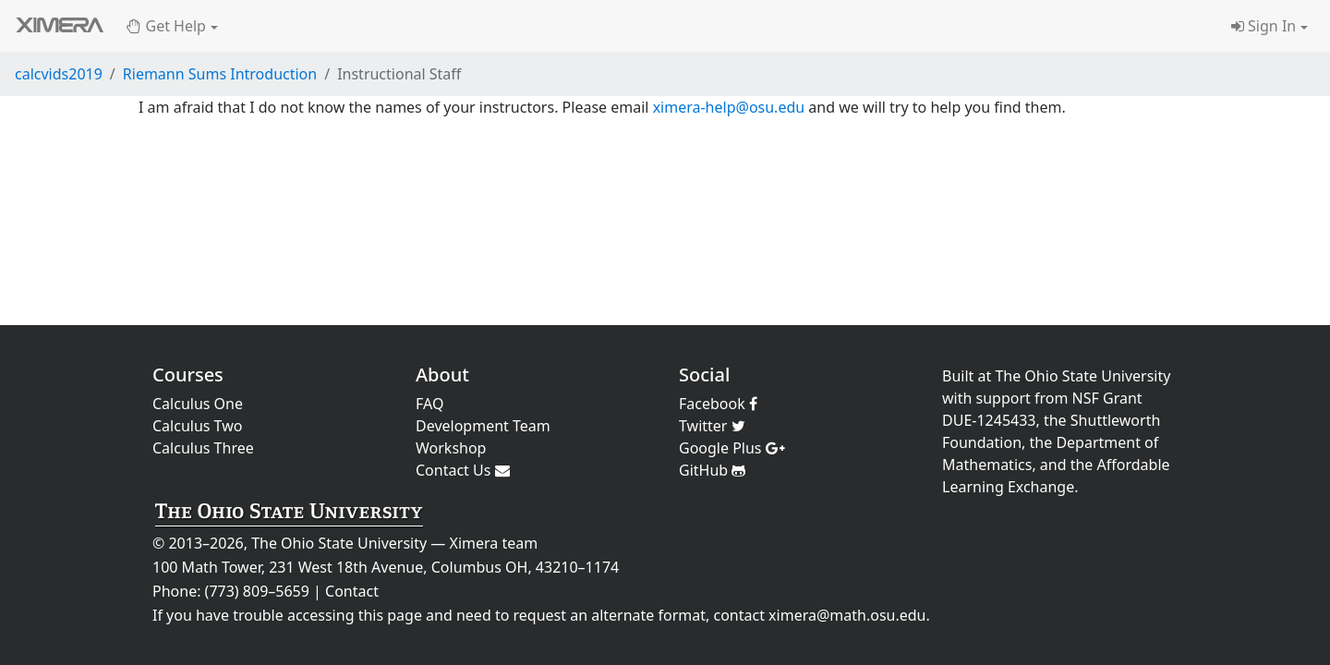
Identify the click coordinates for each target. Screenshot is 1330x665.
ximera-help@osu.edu (729, 107)
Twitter (712, 426)
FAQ (429, 403)
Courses (188, 374)
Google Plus (732, 448)
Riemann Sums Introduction (220, 74)
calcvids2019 (59, 74)
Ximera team (494, 543)
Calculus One (197, 403)
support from (1022, 398)
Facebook (718, 403)
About (442, 374)
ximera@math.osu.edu (846, 615)
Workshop (451, 448)
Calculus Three (203, 448)
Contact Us (463, 470)
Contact (352, 591)
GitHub (712, 470)
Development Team (483, 426)
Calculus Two (197, 426)
